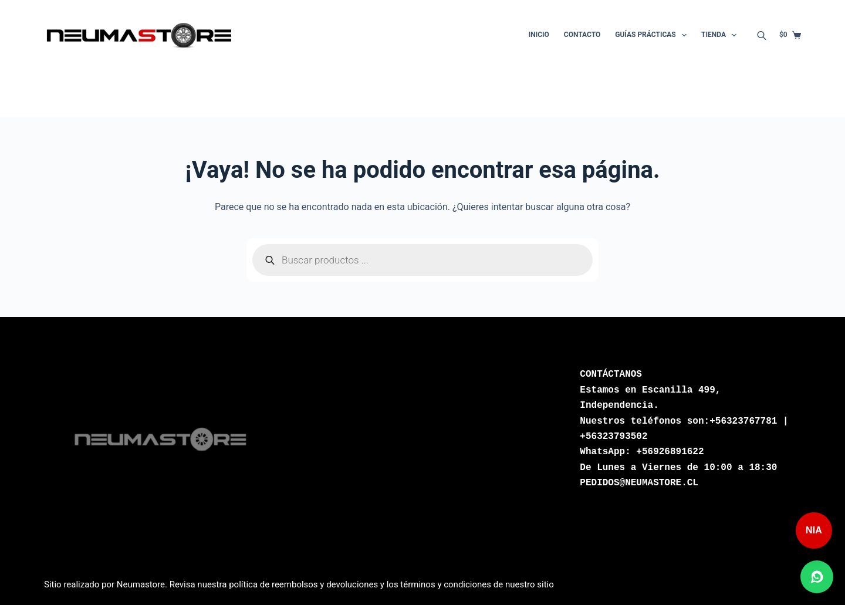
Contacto (582, 35)
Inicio (539, 35)
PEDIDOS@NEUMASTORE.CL (639, 482)
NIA (814, 530)
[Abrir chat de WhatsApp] (816, 576)
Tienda (721, 35)
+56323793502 (613, 436)
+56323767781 (743, 421)
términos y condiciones (445, 584)
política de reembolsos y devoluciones (303, 584)
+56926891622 (670, 451)
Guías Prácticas (653, 35)
